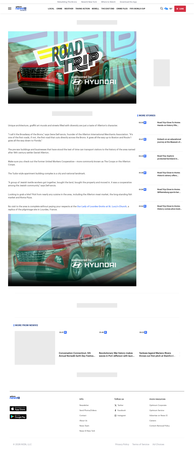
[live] (180, 9)
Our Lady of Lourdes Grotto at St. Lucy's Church (102, 206)
